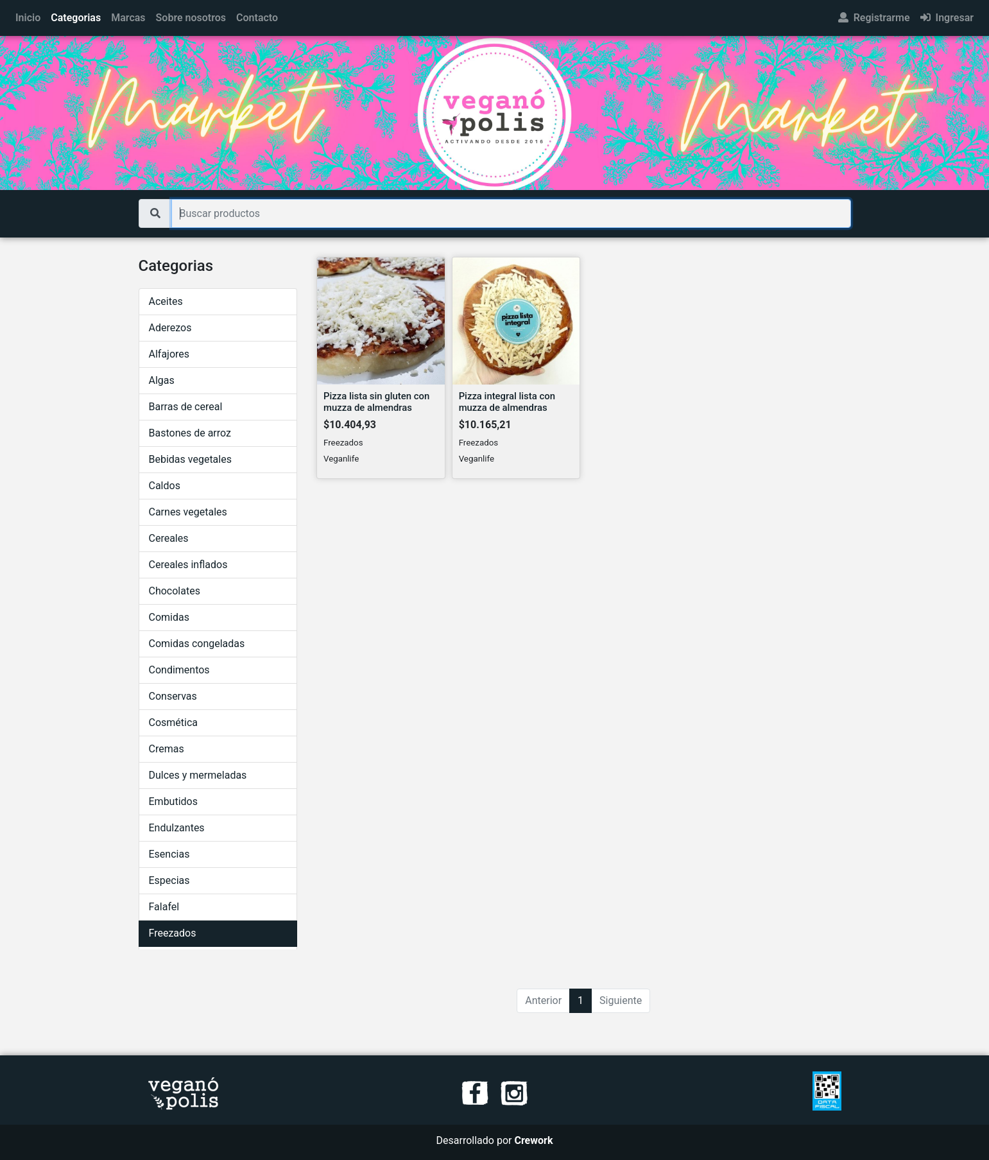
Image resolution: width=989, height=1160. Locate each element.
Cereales (169, 538)
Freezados (172, 933)
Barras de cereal (186, 407)
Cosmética (173, 722)
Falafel (164, 907)
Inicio (27, 18)
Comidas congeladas (197, 643)
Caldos (164, 486)
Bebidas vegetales (190, 459)
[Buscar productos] (511, 213)
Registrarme (874, 18)
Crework (533, 1140)
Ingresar (947, 18)
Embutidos (173, 801)
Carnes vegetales (188, 512)
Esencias (169, 854)
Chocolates (174, 591)
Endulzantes (177, 828)
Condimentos (179, 670)
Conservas (173, 696)
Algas (162, 380)
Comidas (169, 617)
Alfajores (169, 354)
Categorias (76, 18)
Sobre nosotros (191, 18)
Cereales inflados (188, 564)
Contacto (257, 18)
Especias (169, 880)
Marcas (128, 18)
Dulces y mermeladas (198, 775)
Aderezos (170, 328)
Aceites (166, 301)
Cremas (166, 749)
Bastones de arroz (190, 433)
